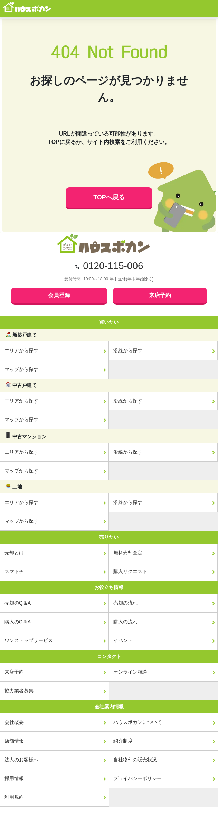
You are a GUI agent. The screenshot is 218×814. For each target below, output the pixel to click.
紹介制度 (123, 741)
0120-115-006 (113, 265)
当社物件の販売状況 (135, 759)
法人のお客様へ (21, 759)
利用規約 (14, 797)
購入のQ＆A (17, 621)
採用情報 (14, 778)
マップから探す (21, 369)
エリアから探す (21, 350)
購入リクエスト (130, 571)
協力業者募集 (19, 690)
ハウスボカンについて (137, 722)
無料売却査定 (127, 552)
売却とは (14, 552)
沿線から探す (127, 350)
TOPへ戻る (109, 197)
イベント (123, 640)
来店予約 (160, 295)
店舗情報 (14, 741)
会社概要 (14, 722)
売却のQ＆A (17, 603)
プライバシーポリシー (137, 778)
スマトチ (14, 571)
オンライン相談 (130, 672)
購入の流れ (125, 621)
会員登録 (59, 295)
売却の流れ (125, 603)
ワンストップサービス (28, 640)
